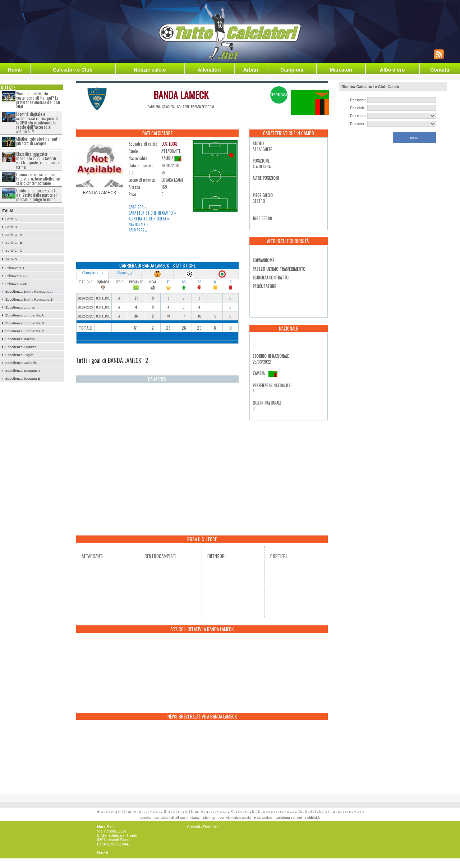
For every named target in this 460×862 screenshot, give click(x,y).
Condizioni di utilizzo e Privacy (177, 818)
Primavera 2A (16, 276)
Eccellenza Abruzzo (21, 347)
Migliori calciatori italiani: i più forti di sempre (38, 141)
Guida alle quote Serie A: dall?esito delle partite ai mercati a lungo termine (36, 194)
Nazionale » (139, 224)
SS (199, 281)
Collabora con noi (289, 818)
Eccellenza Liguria (19, 307)
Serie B (11, 227)
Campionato (92, 272)
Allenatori (209, 70)
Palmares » (138, 230)
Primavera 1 (14, 268)
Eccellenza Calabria (21, 363)
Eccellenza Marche (20, 339)
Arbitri (250, 70)
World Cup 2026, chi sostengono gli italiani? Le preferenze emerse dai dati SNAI (38, 100)
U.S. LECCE (169, 144)
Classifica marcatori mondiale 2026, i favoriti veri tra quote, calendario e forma (38, 160)
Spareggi (125, 272)
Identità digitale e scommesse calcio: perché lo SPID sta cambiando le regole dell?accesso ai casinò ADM (37, 122)
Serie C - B (13, 243)
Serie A (11, 219)
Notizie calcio (150, 70)
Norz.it (102, 852)
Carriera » (138, 207)
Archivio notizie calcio (234, 818)
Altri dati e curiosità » (149, 219)
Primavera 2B (16, 284)
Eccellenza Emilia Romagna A (29, 291)
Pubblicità (312, 818)
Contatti (439, 70)
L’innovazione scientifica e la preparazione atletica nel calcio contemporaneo (38, 178)
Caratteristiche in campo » (152, 213)
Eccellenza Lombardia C (24, 331)
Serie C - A (13, 235)
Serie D (11, 259)
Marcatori (341, 70)
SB (183, 281)
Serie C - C (13, 250)
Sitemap (209, 818)
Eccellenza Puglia (19, 355)
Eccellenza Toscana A (22, 371)
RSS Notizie (263, 818)
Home (15, 70)
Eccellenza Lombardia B (24, 323)
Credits (146, 818)
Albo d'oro (392, 70)
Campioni (291, 70)
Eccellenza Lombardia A (24, 315)
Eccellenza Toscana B (22, 378)
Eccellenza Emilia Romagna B (29, 299)
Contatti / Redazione (204, 827)
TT (168, 281)
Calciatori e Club (72, 70)
